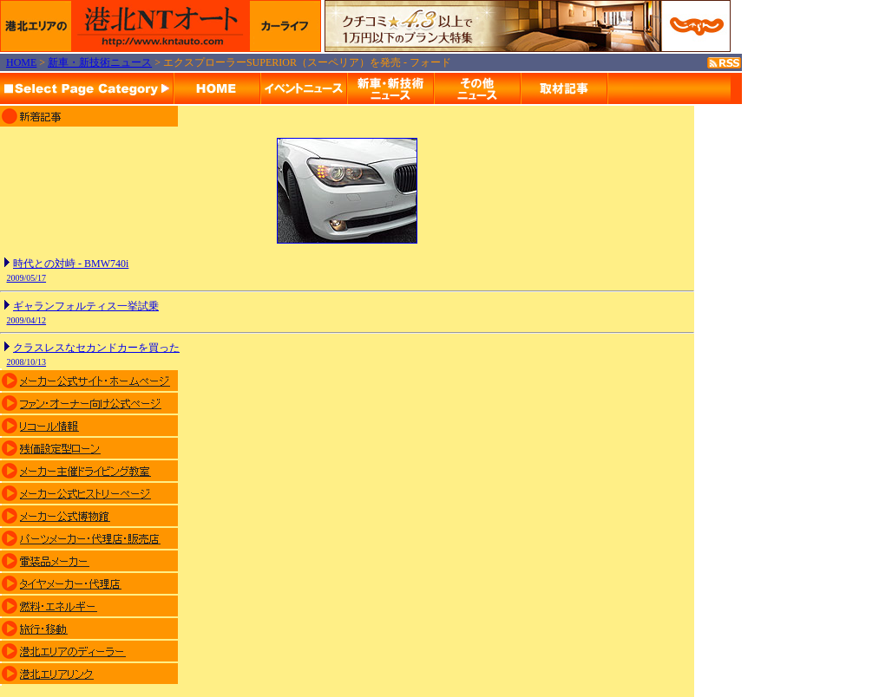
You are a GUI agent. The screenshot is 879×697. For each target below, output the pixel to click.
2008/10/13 (27, 362)
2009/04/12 (27, 320)
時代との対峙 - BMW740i (70, 263)
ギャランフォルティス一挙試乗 (86, 306)
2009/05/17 (27, 278)
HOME (21, 62)
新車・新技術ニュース (100, 62)
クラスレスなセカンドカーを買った (96, 348)
